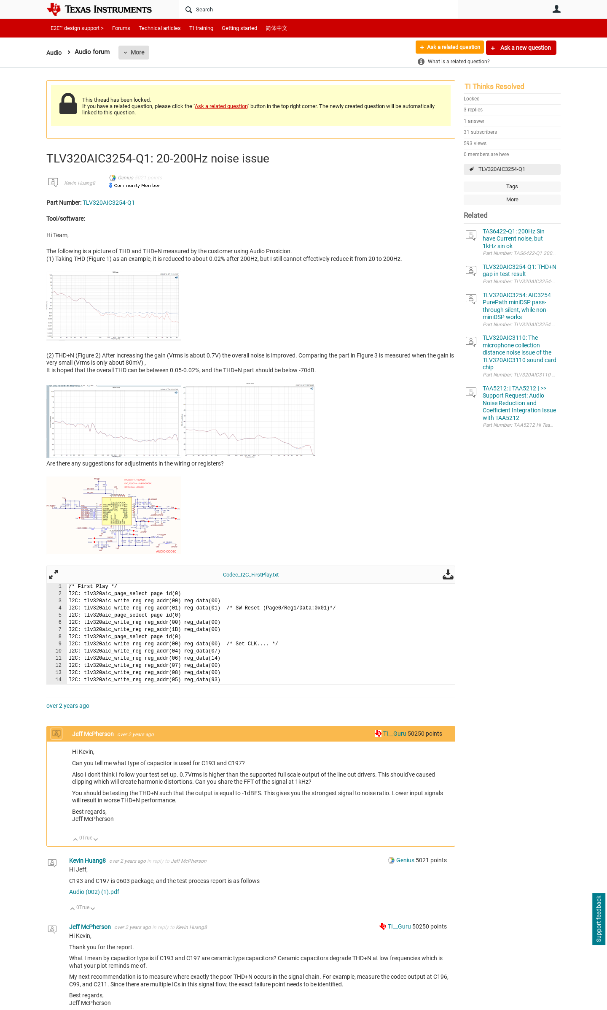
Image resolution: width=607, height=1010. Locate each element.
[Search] (318, 9)
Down (95, 840)
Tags (512, 186)
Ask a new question (525, 47)
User (556, 9)
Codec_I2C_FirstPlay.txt (251, 574)
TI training (201, 28)
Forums (121, 28)
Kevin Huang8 (79, 183)
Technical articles (160, 28)
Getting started (239, 28)
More (138, 52)
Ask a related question (449, 47)
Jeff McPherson (93, 734)
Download (448, 574)
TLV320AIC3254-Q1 (501, 169)
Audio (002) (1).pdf (94, 891)
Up (75, 840)
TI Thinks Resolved (494, 86)
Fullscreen (53, 574)
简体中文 (276, 28)
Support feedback (598, 919)
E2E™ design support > (77, 28)
